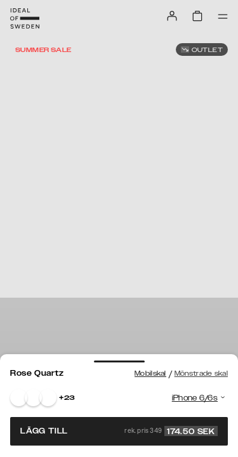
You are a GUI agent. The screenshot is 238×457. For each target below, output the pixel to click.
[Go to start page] (24, 18)
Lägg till (119, 431)
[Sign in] (172, 16)
